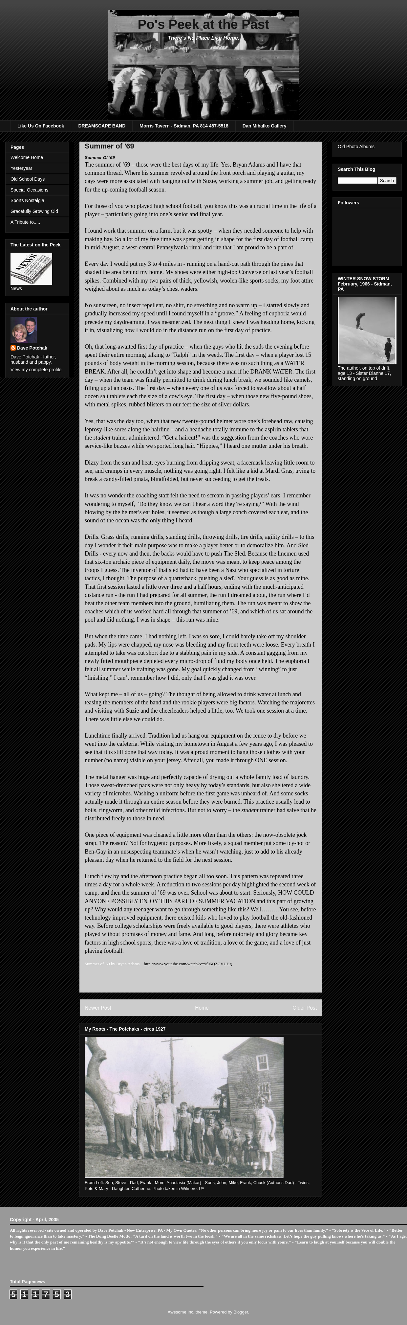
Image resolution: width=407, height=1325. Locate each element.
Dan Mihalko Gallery (265, 125)
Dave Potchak (32, 348)
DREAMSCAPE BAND (101, 125)
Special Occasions (29, 190)
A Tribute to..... (25, 222)
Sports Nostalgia (27, 200)
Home (202, 1008)
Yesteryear (21, 168)
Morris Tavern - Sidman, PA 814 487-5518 (183, 125)
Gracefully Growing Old (34, 211)
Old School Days (28, 179)
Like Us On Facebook (40, 125)
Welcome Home (27, 157)
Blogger (240, 1312)
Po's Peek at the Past (203, 24)
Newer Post (98, 1008)
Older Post (304, 1008)
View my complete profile (36, 369)
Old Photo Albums (356, 146)
